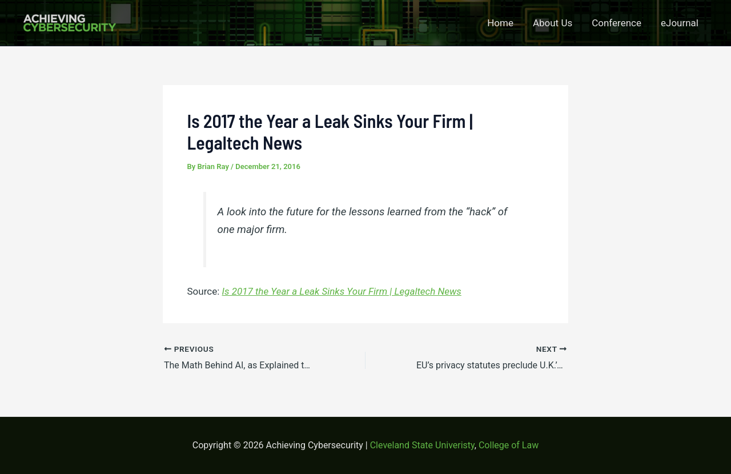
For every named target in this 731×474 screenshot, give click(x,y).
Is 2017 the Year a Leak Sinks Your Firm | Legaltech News (341, 291)
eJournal (679, 23)
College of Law (509, 445)
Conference (616, 23)
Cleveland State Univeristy (422, 445)
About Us (552, 23)
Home (500, 23)
